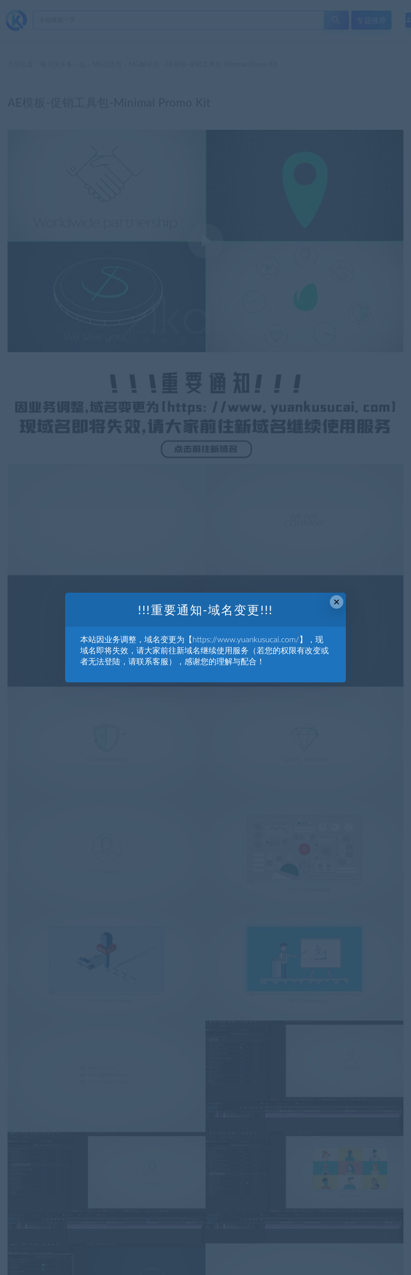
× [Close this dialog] (336, 602)
